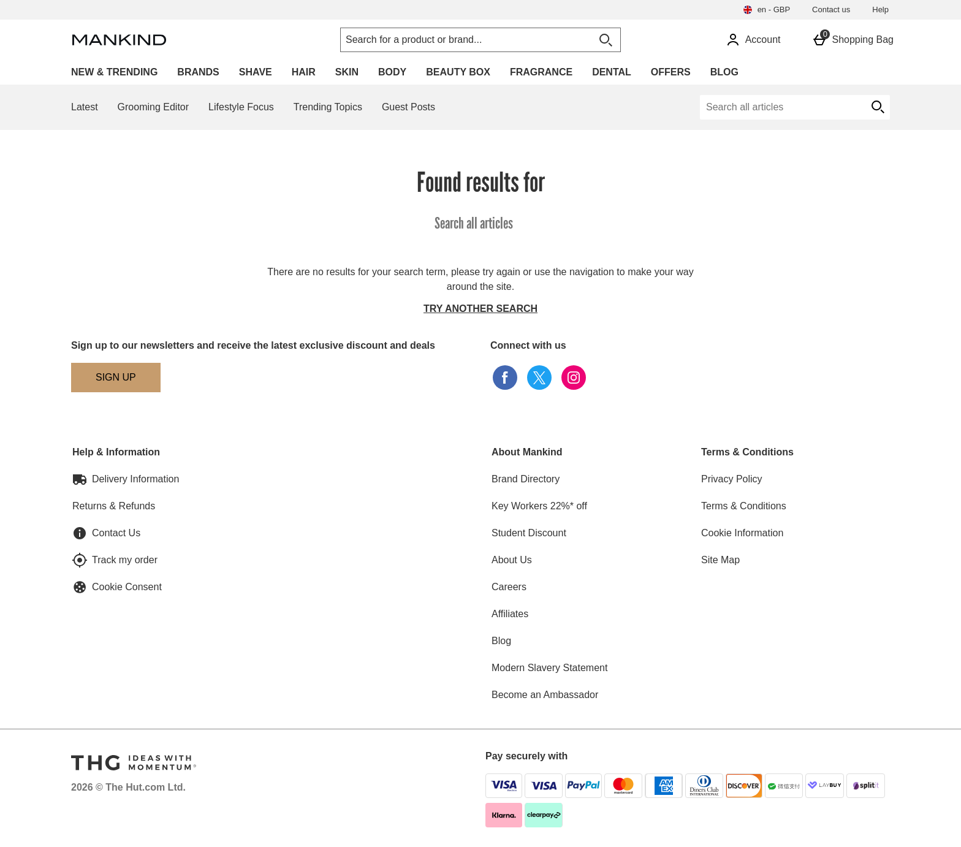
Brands (198, 72)
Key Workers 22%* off (539, 506)
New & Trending (114, 72)
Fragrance (541, 72)
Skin (347, 72)
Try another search (480, 308)
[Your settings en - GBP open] (766, 10)
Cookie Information (742, 533)
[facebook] (505, 377)
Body (392, 72)
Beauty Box (458, 72)
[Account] (753, 40)
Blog (724, 72)
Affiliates (510, 614)
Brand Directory (526, 479)
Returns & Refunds (113, 506)
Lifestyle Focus (241, 107)
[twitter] (539, 377)
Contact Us (116, 533)
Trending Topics (328, 107)
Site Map (720, 560)
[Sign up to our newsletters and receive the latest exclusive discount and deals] (116, 377)
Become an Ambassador (545, 694)
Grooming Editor (153, 107)
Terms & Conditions (743, 506)
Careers (509, 587)
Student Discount (529, 533)
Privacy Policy (731, 479)
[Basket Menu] (853, 40)
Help (880, 9)
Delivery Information (135, 479)
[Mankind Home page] (177, 40)
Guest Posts (408, 107)
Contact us (831, 9)
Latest (84, 107)
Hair (304, 72)
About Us (512, 560)
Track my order (125, 560)
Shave (255, 72)
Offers (671, 72)
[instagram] (573, 377)
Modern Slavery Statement (549, 668)
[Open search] (605, 39)
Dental (611, 72)
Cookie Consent (127, 587)
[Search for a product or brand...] (455, 39)
